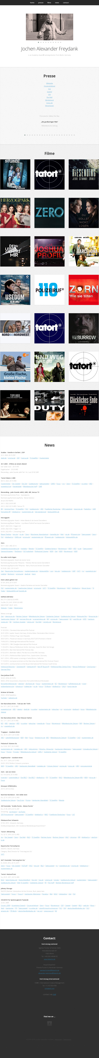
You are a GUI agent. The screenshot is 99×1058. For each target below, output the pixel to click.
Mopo (92, 905)
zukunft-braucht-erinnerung (48, 908)
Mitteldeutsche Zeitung (37, 616)
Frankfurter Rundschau (52, 509)
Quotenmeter (44, 458)
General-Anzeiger (7, 551)
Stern (68, 484)
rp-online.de (33, 908)
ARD (90, 484)
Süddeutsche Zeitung (68, 616)
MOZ (55, 894)
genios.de (30, 622)
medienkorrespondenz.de (10, 548)
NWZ (46, 814)
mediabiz (24, 548)
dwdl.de (27, 574)
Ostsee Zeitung (52, 766)
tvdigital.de (28, 686)
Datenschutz (67, 1039)
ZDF (18, 458)
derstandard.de (40, 512)
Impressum (58, 1039)
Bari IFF (40, 667)
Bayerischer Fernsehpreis (14, 571)
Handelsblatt (17, 486)
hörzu (41, 686)
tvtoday (56, 880)
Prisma (9, 752)
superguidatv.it (14, 777)
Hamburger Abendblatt (27, 766)
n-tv (63, 484)
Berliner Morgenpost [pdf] (65, 883)
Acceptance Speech (18, 905)
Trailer (10, 608)
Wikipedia (49, 83)
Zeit (56, 551)
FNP (80, 723)
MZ (2, 723)
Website (4, 608)
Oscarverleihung (49, 86)
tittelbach (76, 709)
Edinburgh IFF (31, 667)
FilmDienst (18, 551)
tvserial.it (4, 777)
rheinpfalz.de (54, 534)
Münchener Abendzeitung (39, 534)
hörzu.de (92, 777)
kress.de (49, 103)
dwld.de (3, 458)
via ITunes (22, 812)
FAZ (49, 89)
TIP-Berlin (13, 911)
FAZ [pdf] (51, 883)
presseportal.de (86, 766)
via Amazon (13, 812)
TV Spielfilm (39, 548)
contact (66, 3)
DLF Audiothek (28, 551)
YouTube (4, 698)
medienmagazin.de (31, 571)
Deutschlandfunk (24, 880)
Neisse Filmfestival (79, 667)
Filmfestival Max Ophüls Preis (61, 667)
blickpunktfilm (44, 571)
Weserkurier (49, 106)
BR (2, 509)
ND (10, 622)
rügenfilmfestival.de (12, 738)
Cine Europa (91, 667)
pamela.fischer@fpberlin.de (49, 970)
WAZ (60, 777)
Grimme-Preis (9, 509)
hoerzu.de (24, 458)
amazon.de (5, 911)
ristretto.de (47, 622)
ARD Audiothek (67, 509)
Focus (59, 484)
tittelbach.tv (16, 512)
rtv (83, 571)
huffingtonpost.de (74, 684)
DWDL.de (18, 537)
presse (40, 3)
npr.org (39, 911)
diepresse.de (10, 616)
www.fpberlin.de (49, 959)
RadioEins (87, 509)
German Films (5, 669)
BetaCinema (18, 608)
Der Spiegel (16, 484)
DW (49, 94)
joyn (51, 571)
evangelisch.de (6, 486)
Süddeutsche (33, 484)
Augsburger (10, 908)
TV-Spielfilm (34, 458)
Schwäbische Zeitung (90, 749)
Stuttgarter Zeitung (52, 616)
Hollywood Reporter (8, 667)
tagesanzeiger (44, 484)
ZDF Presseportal (7, 814)
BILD (28, 837)
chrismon (73, 837)
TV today (16, 752)
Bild (26, 738)
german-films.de (25, 619)
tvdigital (3, 574)
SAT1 (78, 571)
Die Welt (49, 97)
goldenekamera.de (7, 686)
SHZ (78, 738)
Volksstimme (33, 749)
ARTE (84, 619)
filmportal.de (93, 616)
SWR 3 (40, 752)
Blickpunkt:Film (82, 616)
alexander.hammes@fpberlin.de (49, 973)
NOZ (68, 588)
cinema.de (48, 880)
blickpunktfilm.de (53, 512)
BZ (71, 619)
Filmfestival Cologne (41, 551)
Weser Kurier (86, 588)
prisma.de (11, 458)
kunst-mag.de (72, 686)
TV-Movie (48, 686)
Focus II (20, 894)
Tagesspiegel (86, 534)
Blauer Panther (6, 534)
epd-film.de (77, 619)
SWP (73, 571)
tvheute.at (19, 686)
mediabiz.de (18, 749)
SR (17, 619)
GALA (64, 686)
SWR (40, 486)
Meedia (31, 548)
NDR (22, 738)
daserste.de (78, 509)
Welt (62, 534)
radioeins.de (12, 698)
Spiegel (49, 92)
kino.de (15, 534)
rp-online (84, 484)
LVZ (73, 814)
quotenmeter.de (27, 512)
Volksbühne (63, 894)
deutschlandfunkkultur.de (76, 908)
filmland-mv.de (40, 738)
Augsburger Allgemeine (63, 749)
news (57, 3)
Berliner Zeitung (21, 616)
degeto (19, 709)
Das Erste (20, 800)
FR (47, 777)
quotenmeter (81, 880)
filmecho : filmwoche (46, 749)
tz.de (79, 548)
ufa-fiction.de (29, 684)
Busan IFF (46, 667)
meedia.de (41, 723)
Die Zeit (24, 484)
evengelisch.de (64, 866)
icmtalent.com (49, 988)
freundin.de (23, 591)
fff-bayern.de (75, 534)
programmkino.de (39, 619)
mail (54, 994)
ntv (2, 837)
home (32, 3)
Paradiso (45, 894)
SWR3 (53, 484)
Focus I (14, 894)
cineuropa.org (48, 911)
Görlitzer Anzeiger (19, 622)
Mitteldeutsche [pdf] (30, 486)
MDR (86, 777)
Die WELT (24, 777)
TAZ (74, 894)
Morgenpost (49, 100)
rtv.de (22, 534)
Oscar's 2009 (5, 905)
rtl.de (84, 684)
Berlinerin (11, 574)
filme (49, 3)
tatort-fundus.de (11, 880)
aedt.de (86, 905)
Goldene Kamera (51, 548)
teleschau (55, 709)
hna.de (41, 880)
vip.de (67, 534)
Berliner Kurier (46, 837)
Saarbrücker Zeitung (25, 588)
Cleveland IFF (21, 667)
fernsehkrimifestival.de (9, 684)
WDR (70, 548)
